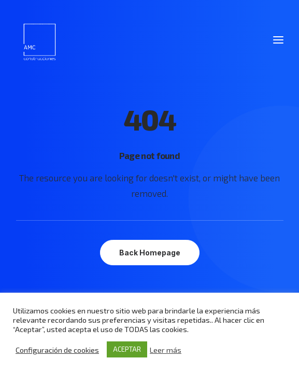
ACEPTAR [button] (127, 349)
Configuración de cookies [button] (57, 349)
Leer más (165, 349)
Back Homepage (149, 252)
